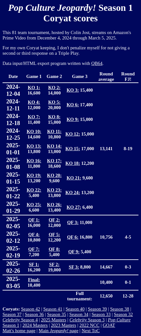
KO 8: (54, 116)
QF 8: (54, 249)
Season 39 (97, 309)
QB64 (97, 63)
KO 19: (34, 175)
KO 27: (74, 207)
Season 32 (123, 314)
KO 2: (54, 87)
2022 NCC (89, 325)
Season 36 (34, 314)
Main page (58, 330)
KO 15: (72, 148)
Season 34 (78, 314)
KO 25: (34, 204)
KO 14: (54, 146)
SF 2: (54, 264)
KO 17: (54, 160)
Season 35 (56, 314)
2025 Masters (53, 319)
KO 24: (72, 192)
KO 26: (54, 204)
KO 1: (34, 87)
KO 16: (34, 160)
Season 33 (101, 314)
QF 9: (74, 251)
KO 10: (34, 131)
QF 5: (54, 234)
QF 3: (73, 222)
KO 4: (34, 102)
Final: (34, 279)
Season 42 (30, 309)
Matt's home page (19, 330)
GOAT (109, 325)
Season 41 (52, 309)
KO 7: (34, 116)
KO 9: (73, 119)
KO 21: (74, 177)
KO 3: (73, 90)
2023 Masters (63, 325)
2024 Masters (35, 325)
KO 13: (34, 146)
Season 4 (20, 319)
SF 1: (34, 264)
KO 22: (34, 189)
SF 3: (74, 267)
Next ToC (91, 330)
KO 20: (54, 175)
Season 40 (74, 309)
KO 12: (72, 133)
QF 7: (34, 249)
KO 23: (54, 189)
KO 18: (72, 163)
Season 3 (87, 319)
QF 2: (54, 219)
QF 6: (72, 237)
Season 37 (12, 314)
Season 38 (119, 309)
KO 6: (73, 104)
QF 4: (34, 234)
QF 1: (34, 219)
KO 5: (54, 102)
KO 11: (54, 131)
